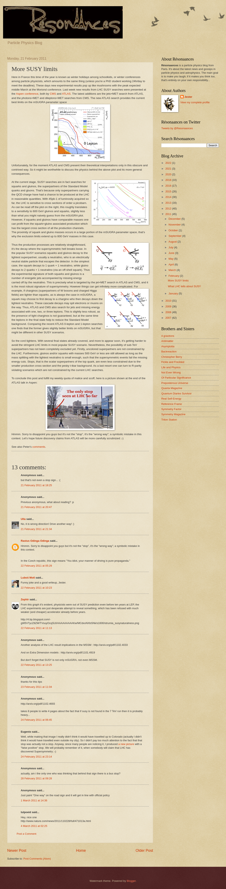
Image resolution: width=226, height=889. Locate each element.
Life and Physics (171, 367)
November (174, 224)
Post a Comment (26, 833)
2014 (168, 197)
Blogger (131, 880)
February (174, 275)
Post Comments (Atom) (37, 858)
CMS (52, 93)
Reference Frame (171, 404)
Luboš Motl (28, 577)
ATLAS (66, 93)
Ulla (23, 519)
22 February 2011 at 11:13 (36, 628)
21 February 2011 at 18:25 (36, 485)
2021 (168, 168)
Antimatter (167, 341)
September (175, 235)
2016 (168, 185)
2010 (168, 300)
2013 (168, 202)
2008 (168, 312)
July (171, 247)
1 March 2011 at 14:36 (34, 800)
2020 (168, 174)
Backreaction (168, 351)
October (173, 230)
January (173, 293)
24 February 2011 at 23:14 (36, 756)
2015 (168, 191)
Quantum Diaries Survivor (176, 393)
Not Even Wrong (171, 372)
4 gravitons (167, 335)
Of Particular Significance (176, 377)
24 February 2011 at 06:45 (36, 719)
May (171, 258)
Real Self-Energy (171, 398)
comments (38, 446)
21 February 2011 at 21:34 (36, 529)
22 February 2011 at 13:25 (36, 664)
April (171, 264)
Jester (188, 96)
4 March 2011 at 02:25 (34, 825)
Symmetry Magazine (173, 414)
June (171, 252)
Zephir (25, 599)
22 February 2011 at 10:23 (36, 587)
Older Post (144, 850)
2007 (168, 317)
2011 (168, 214)
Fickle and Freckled (172, 362)
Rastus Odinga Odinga (35, 540)
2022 (168, 162)
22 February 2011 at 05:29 (36, 565)
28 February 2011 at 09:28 (36, 778)
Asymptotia (167, 346)
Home (81, 850)
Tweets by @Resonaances (177, 128)
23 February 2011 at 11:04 (36, 686)
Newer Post (16, 850)
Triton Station (169, 419)
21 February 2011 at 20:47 (36, 507)
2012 (168, 208)
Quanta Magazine (171, 388)
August (173, 241)
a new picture (126, 744)
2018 (168, 179)
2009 (168, 306)
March (172, 270)
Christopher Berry (171, 356)
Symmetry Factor (171, 409)
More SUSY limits (178, 280)
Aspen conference (27, 93)
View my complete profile (195, 102)
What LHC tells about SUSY (184, 286)
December (174, 218)
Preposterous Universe (174, 383)
